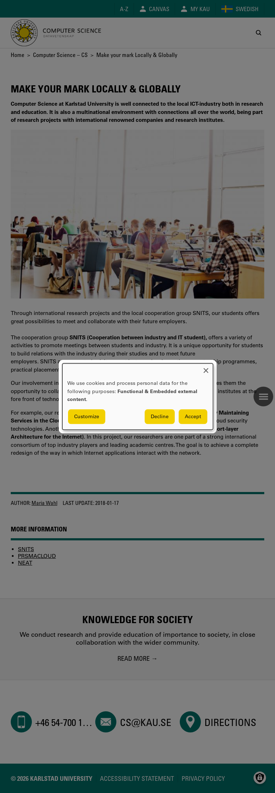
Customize (86, 416)
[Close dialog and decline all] (206, 367)
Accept (193, 416)
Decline (160, 416)
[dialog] (137, 396)
